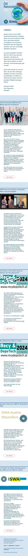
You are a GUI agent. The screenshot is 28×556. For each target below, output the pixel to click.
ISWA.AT (5, 545)
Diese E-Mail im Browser (9, 552)
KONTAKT (17, 545)
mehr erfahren (9, 177)
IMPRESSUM (11, 545)
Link (23, 321)
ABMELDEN (6, 549)
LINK (22, 315)
